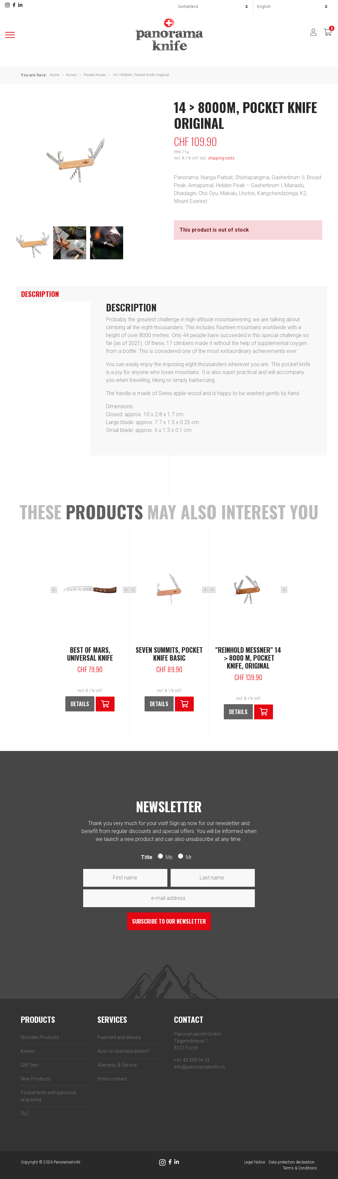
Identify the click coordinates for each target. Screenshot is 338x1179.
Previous (54, 590)
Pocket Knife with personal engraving (48, 1096)
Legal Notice (254, 1162)
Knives (71, 75)
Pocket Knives (95, 75)
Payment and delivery (119, 1037)
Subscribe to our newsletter (169, 921)
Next (126, 590)
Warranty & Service (117, 1065)
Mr (189, 857)
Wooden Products (40, 1037)
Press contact (112, 1078)
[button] (105, 704)
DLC (25, 1113)
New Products (36, 1078)
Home (54, 75)
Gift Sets (29, 1065)
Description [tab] (40, 294)
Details (80, 704)
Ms (169, 857)
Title (146, 857)
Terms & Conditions (300, 1168)
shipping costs (221, 158)
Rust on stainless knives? (123, 1051)
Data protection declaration (292, 1162)
